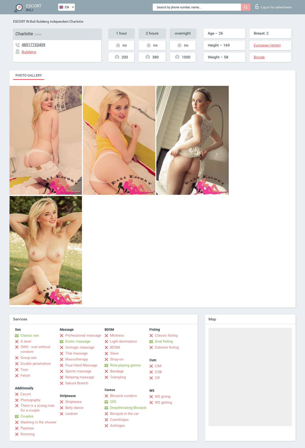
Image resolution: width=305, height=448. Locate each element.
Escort (25, 394)
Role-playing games (125, 365)
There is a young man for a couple (37, 407)
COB (158, 372)
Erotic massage (77, 341)
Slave (114, 353)
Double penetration (35, 363)
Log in (273, 6)
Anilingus (117, 425)
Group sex (28, 357)
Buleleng (42, 21)
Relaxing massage (79, 377)
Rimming (27, 434)
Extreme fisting (167, 347)
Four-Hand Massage (81, 365)
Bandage (117, 371)
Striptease (73, 402)
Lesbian (71, 414)
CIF (157, 378)
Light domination (123, 341)
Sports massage (78, 371)
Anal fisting (164, 341)
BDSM (115, 347)
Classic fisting (166, 335)
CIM (158, 366)
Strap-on (116, 359)
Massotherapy (76, 359)
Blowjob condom (123, 396)
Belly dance (74, 408)
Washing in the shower (38, 422)
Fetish (25, 375)
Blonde (259, 57)
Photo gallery (28, 75)
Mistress (117, 335)
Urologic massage (79, 347)
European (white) (267, 45)
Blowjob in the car (124, 414)
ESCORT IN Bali (24, 21)
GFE (113, 402)
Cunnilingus (119, 419)
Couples (27, 416)
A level (25, 341)
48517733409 (33, 44)
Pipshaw (27, 428)
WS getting (163, 402)
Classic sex (29, 335)
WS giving (162, 396)
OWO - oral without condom (35, 349)
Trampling (118, 377)
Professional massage (83, 335)
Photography (30, 400)
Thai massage (76, 353)
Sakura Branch (76, 383)
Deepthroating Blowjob (128, 408)
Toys (24, 369)
